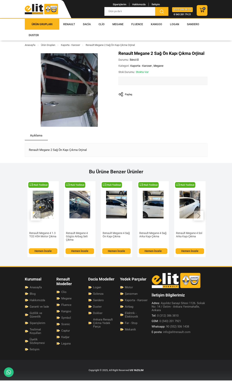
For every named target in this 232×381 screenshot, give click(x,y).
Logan (174, 24)
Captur (65, 331)
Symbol (66, 318)
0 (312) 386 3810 (165, 316)
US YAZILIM (136, 370)
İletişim (153, 4)
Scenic (65, 325)
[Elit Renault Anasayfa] (41, 9)
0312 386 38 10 (182, 9)
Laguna (66, 344)
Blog (33, 294)
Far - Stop (131, 323)
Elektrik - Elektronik (131, 315)
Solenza (98, 294)
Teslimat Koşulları (35, 331)
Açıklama (37, 136)
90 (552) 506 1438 (170, 327)
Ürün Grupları (42, 24)
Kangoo (156, 24)
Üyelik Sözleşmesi (37, 341)
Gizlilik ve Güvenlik (36, 315)
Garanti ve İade (39, 307)
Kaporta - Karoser (70, 45)
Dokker (97, 313)
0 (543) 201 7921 (166, 322)
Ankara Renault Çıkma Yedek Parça (103, 323)
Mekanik (130, 330)
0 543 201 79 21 (182, 14)
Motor (129, 288)
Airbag (129, 307)
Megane (118, 24)
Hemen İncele (43, 251)
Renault (69, 24)
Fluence (137, 24)
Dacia (87, 24)
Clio (102, 24)
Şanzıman (131, 294)
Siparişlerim (117, 4)
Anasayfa (30, 45)
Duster (34, 35)
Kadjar (65, 337)
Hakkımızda (136, 4)
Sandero (193, 24)
